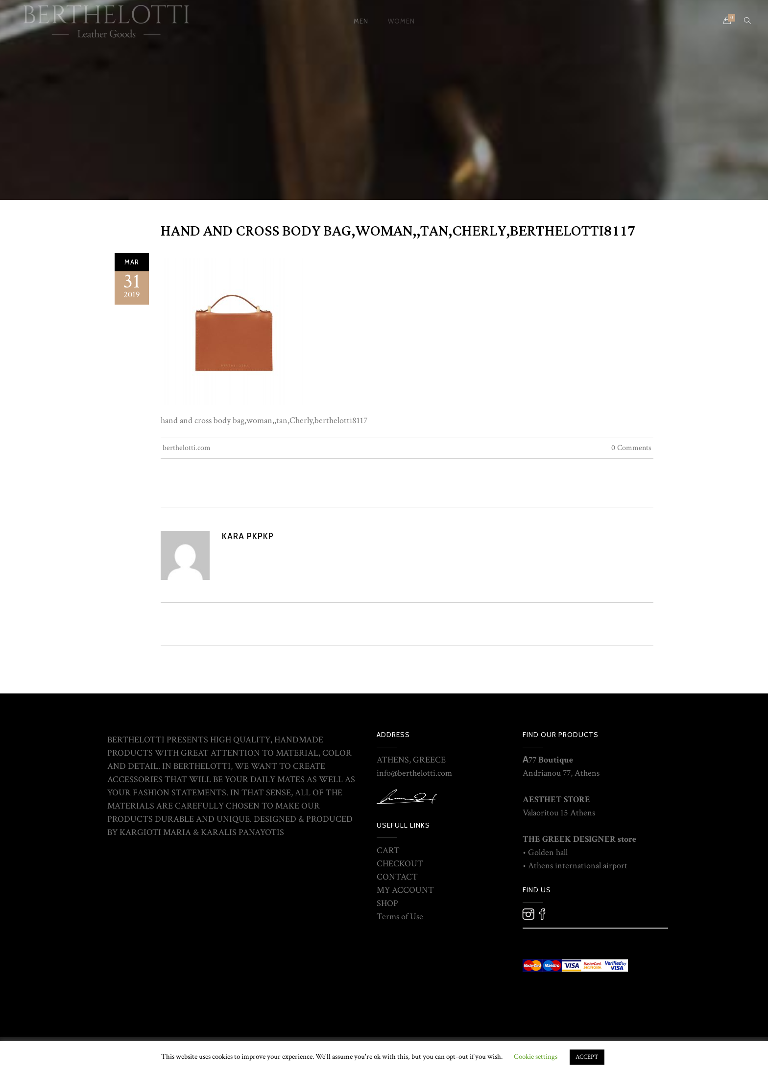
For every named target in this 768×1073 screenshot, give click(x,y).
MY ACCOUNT (405, 890)
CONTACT (397, 876)
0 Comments (631, 448)
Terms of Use (400, 916)
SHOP (387, 903)
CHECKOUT (400, 863)
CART (388, 850)
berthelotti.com (187, 448)
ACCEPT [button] (587, 1057)
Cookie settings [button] (535, 1056)
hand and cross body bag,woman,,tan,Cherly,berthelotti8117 (398, 231)
